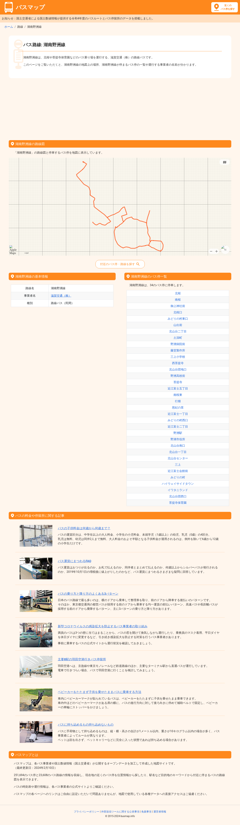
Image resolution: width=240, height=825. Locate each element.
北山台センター (178, 458)
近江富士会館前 (178, 471)
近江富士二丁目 (178, 426)
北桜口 (177, 312)
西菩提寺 (178, 363)
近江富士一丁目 (178, 414)
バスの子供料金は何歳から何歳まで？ (84, 528)
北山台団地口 (178, 369)
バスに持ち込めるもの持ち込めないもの (85, 724)
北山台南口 (178, 445)
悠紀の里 (178, 407)
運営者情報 (159, 811)
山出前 (177, 325)
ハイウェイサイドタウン (178, 483)
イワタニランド (178, 490)
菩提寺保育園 (178, 502)
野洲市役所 (178, 439)
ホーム (8, 26)
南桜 (178, 299)
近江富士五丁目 (178, 388)
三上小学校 (178, 356)
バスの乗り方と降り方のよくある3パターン (88, 593)
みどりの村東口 (178, 318)
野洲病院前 (178, 344)
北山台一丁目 (178, 452)
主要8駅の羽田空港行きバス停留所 (82, 659)
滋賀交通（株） (61, 295)
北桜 (178, 293)
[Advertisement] (120, 107)
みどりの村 (178, 477)
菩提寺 (177, 382)
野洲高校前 (178, 376)
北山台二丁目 (178, 331)
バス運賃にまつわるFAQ (74, 561)
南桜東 (177, 395)
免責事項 (146, 811)
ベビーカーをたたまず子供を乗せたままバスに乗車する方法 (99, 692)
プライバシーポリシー (86, 811)
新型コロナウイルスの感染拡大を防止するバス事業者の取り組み (102, 626)
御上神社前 (178, 306)
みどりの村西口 (178, 420)
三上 (178, 464)
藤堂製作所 (178, 350)
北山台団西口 (178, 496)
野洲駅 (177, 433)
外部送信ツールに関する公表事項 (120, 811)
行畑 (178, 401)
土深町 (177, 337)
